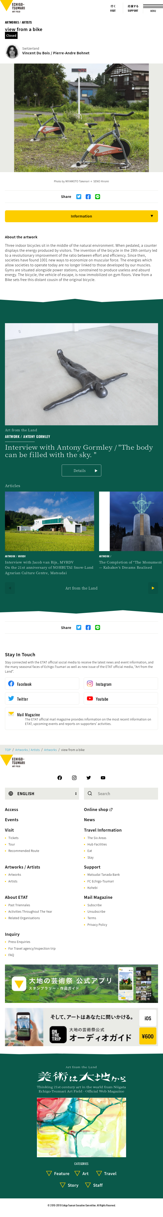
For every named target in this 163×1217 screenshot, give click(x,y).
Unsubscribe (96, 911)
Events (11, 819)
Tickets (13, 838)
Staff (98, 1185)
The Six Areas (96, 838)
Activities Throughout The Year (30, 911)
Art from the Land (81, 588)
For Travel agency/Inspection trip (32, 948)
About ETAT (16, 897)
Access (11, 809)
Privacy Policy (97, 924)
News (89, 819)
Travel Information (103, 830)
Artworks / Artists (18, 22)
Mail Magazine (98, 897)
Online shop (96, 809)
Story (73, 1185)
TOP (8, 749)
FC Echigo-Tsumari (100, 881)
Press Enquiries (19, 941)
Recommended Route (23, 850)
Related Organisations (24, 918)
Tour (11, 844)
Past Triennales (19, 905)
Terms (91, 918)
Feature (61, 1173)
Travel (110, 1173)
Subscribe (94, 905)
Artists (12, 881)
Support (92, 867)
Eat (89, 850)
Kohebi (92, 887)
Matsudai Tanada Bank (103, 874)
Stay (90, 857)
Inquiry (12, 934)
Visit (9, 830)
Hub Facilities (97, 844)
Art (85, 1173)
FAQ (11, 955)
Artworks (50, 749)
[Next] (153, 588)
